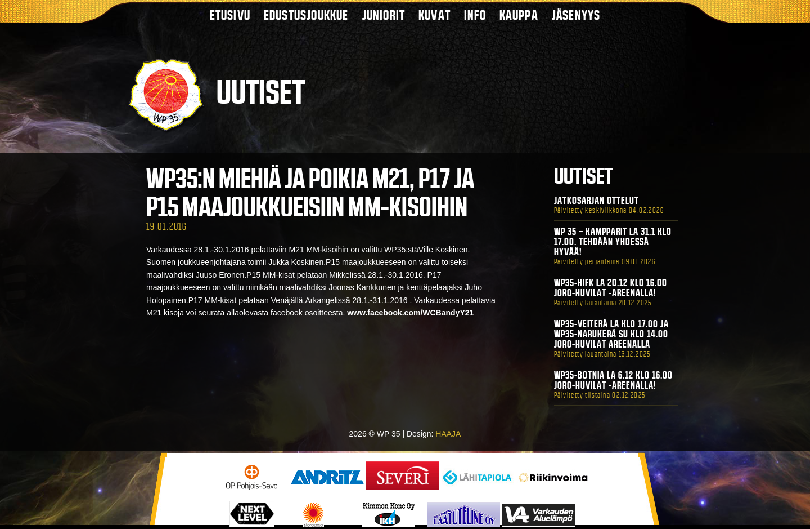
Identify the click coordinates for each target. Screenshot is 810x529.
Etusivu (230, 15)
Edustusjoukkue (306, 15)
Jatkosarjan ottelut (596, 200)
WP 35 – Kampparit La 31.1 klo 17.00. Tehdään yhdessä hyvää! (613, 241)
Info (475, 15)
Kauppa (519, 15)
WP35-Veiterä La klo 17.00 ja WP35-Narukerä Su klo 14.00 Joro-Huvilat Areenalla (611, 334)
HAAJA (448, 433)
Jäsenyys (576, 15)
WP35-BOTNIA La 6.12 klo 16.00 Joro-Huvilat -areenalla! (613, 380)
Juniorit (384, 15)
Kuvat (434, 15)
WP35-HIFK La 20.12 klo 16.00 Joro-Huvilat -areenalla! (610, 288)
